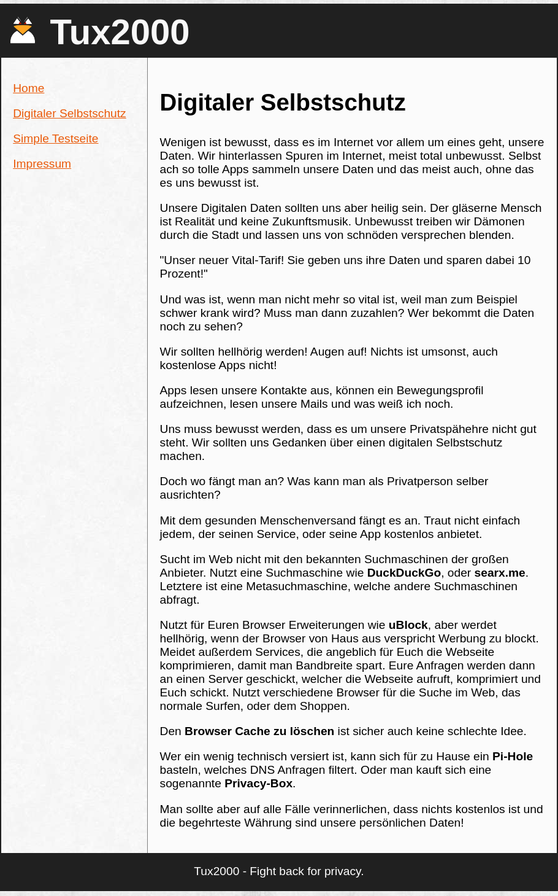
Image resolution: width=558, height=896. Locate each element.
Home (28, 88)
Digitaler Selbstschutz (69, 113)
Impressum (42, 163)
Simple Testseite (55, 138)
